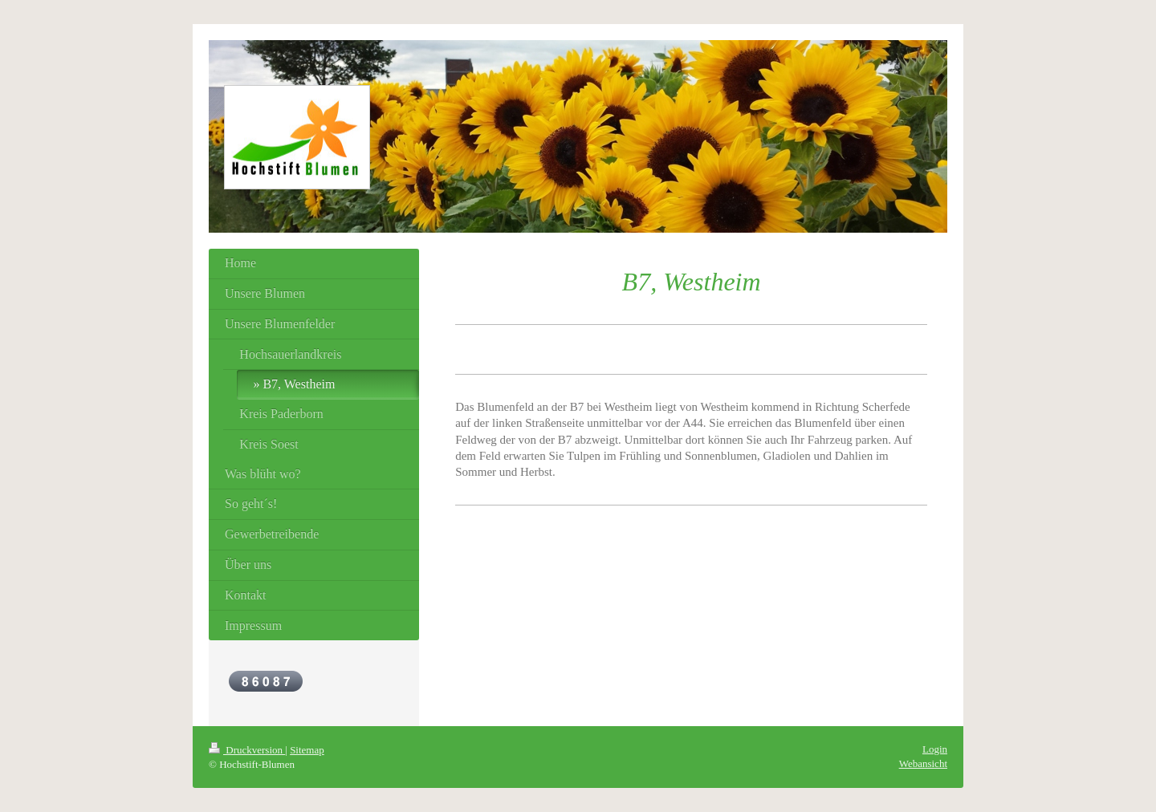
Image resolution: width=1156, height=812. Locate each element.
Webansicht (923, 763)
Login (934, 749)
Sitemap (307, 750)
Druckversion (247, 750)
